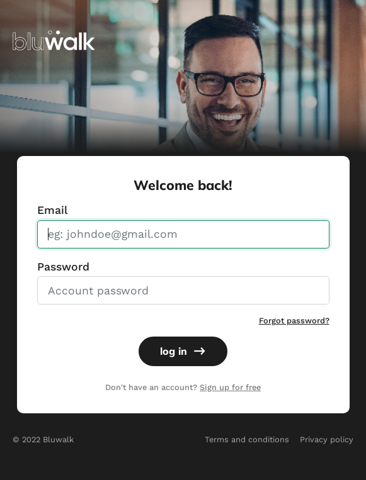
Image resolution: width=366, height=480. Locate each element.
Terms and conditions (247, 439)
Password (63, 266)
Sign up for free (230, 387)
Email (52, 210)
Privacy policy (326, 439)
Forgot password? (294, 320)
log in (182, 351)
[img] (54, 39)
